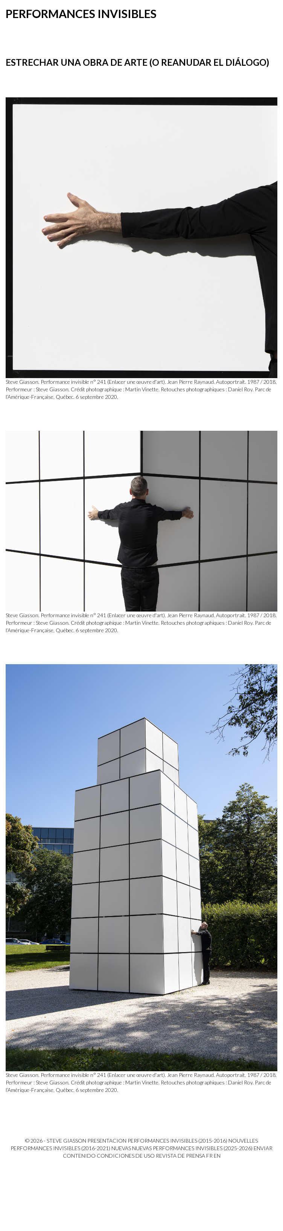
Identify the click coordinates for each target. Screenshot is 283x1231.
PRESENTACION (106, 1140)
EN (217, 1155)
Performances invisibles (81, 13)
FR (209, 1155)
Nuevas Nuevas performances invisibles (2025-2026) (182, 1148)
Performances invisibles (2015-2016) (177, 1140)
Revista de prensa (180, 1155)
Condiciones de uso (126, 1155)
